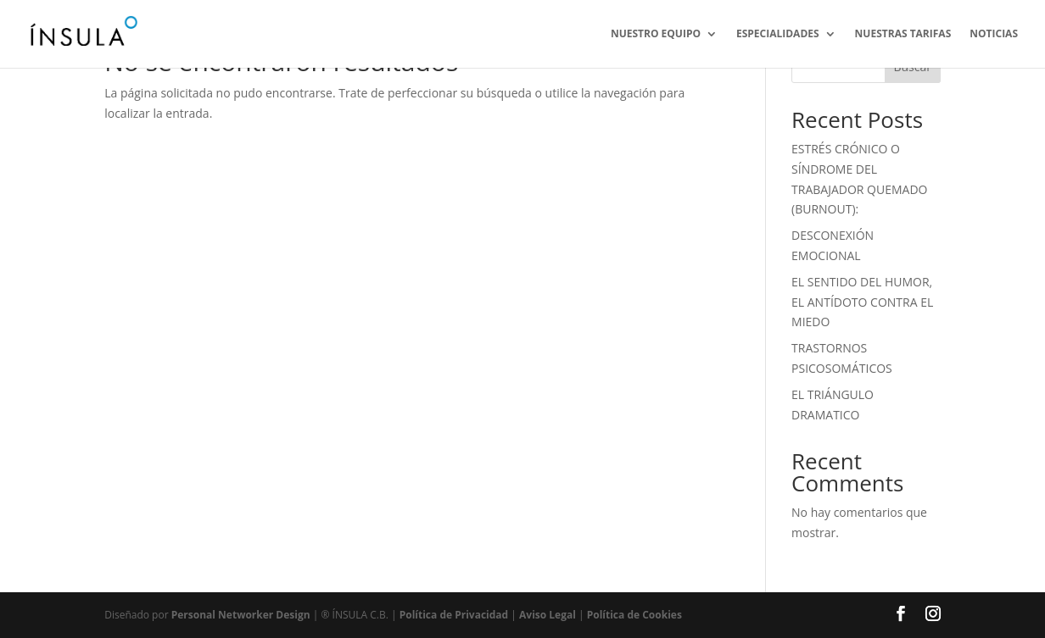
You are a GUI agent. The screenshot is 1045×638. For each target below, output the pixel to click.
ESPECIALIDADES (777, 34)
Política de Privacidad (455, 614)
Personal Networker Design (240, 614)
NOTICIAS (994, 34)
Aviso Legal (547, 614)
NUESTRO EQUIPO (656, 34)
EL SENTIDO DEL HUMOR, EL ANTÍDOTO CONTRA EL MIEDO (862, 302)
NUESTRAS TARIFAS (903, 34)
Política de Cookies (634, 614)
